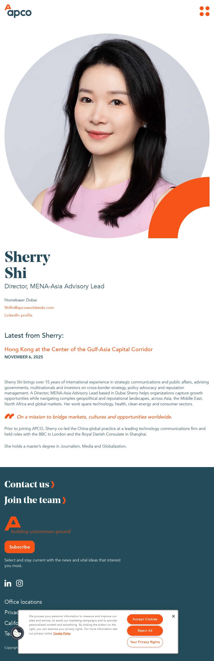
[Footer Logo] (38, 525)
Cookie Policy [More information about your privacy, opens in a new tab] (62, 633)
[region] (98, 632)
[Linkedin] (7, 583)
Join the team (32, 499)
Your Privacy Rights (145, 642)
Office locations (23, 602)
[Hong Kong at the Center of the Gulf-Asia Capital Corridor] (107, 349)
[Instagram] (19, 583)
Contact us (26, 484)
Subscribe (19, 546)
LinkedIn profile (18, 315)
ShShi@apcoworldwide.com (29, 307)
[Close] (173, 616)
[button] (17, 633)
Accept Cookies (145, 619)
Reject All (145, 631)
